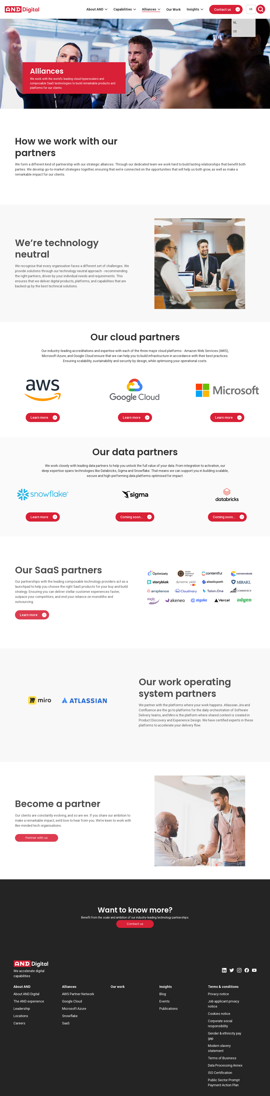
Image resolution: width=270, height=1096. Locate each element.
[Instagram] (239, 971)
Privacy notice (218, 994)
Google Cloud (72, 1001)
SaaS (66, 1023)
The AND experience (29, 1001)
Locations (21, 1016)
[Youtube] (254, 971)
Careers (19, 1023)
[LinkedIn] (224, 971)
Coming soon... (131, 517)
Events (164, 1001)
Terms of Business (222, 1058)
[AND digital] (21, 9)
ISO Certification (220, 1073)
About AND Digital (26, 994)
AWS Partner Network (78, 994)
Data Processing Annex (225, 1065)
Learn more (39, 417)
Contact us (222, 9)
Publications (168, 1009)
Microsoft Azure (74, 1009)
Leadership (22, 1009)
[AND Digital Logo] (31, 963)
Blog (162, 994)
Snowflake (70, 1016)
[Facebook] (246, 971)
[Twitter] (232, 971)
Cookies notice (219, 1014)
